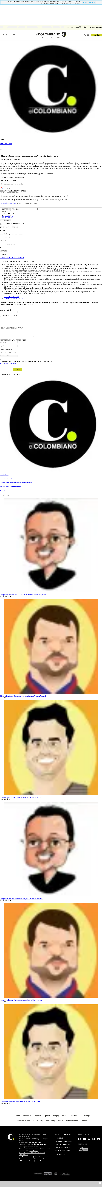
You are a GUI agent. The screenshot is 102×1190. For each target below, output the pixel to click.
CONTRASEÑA (7, 211)
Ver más (2, 493)
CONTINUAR (89, 2)
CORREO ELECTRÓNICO (11, 209)
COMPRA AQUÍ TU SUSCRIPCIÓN (12, 258)
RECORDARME (9, 213)
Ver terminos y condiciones (8, 366)
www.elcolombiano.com (8, 203)
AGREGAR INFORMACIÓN (13, 298)
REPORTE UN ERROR (11, 297)
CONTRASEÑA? (7, 217)
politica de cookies (73, 3)
